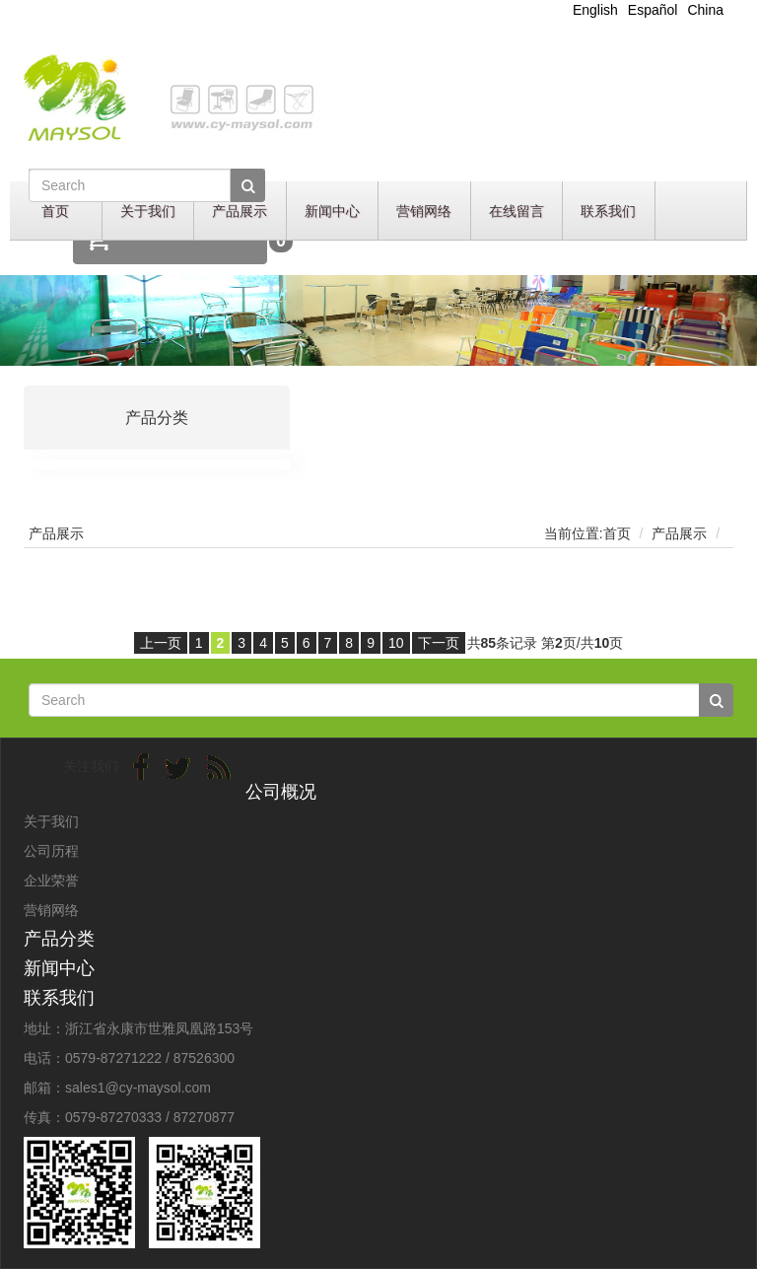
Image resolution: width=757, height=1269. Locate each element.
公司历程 (51, 851)
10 (396, 643)
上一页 (160, 643)
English (595, 10)
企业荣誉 (51, 880)
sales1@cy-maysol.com (138, 1087)
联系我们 (608, 211)
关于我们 (147, 211)
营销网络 (423, 211)
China (705, 10)
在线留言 (516, 211)
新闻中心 (332, 211)
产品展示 (239, 211)
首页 (55, 211)
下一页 (438, 643)
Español (653, 10)
